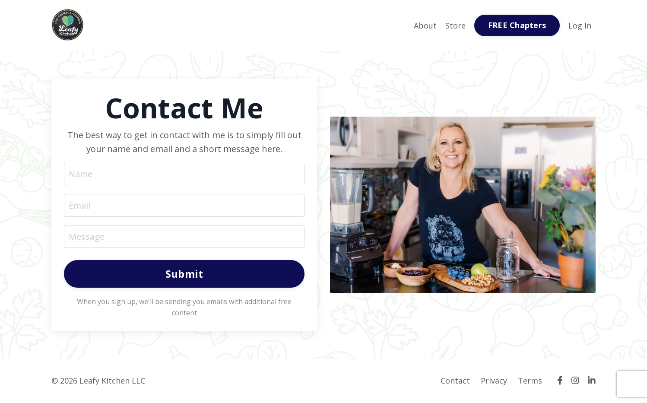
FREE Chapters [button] (517, 25)
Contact (455, 381)
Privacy (494, 381)
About (425, 25)
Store (455, 25)
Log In (579, 25)
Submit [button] (184, 274)
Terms (530, 381)
